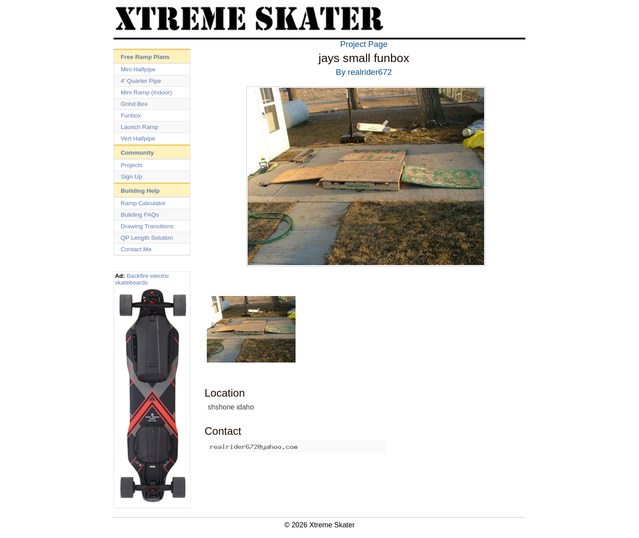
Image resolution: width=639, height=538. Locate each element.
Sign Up (131, 176)
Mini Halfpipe (138, 69)
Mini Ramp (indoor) (146, 92)
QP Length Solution (147, 237)
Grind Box (134, 104)
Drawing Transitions (147, 226)
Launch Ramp (139, 127)
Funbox (131, 115)
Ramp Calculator (143, 203)
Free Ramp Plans (145, 57)
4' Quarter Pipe (141, 81)
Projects (131, 165)
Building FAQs (140, 214)
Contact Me (136, 249)
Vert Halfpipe (138, 138)
